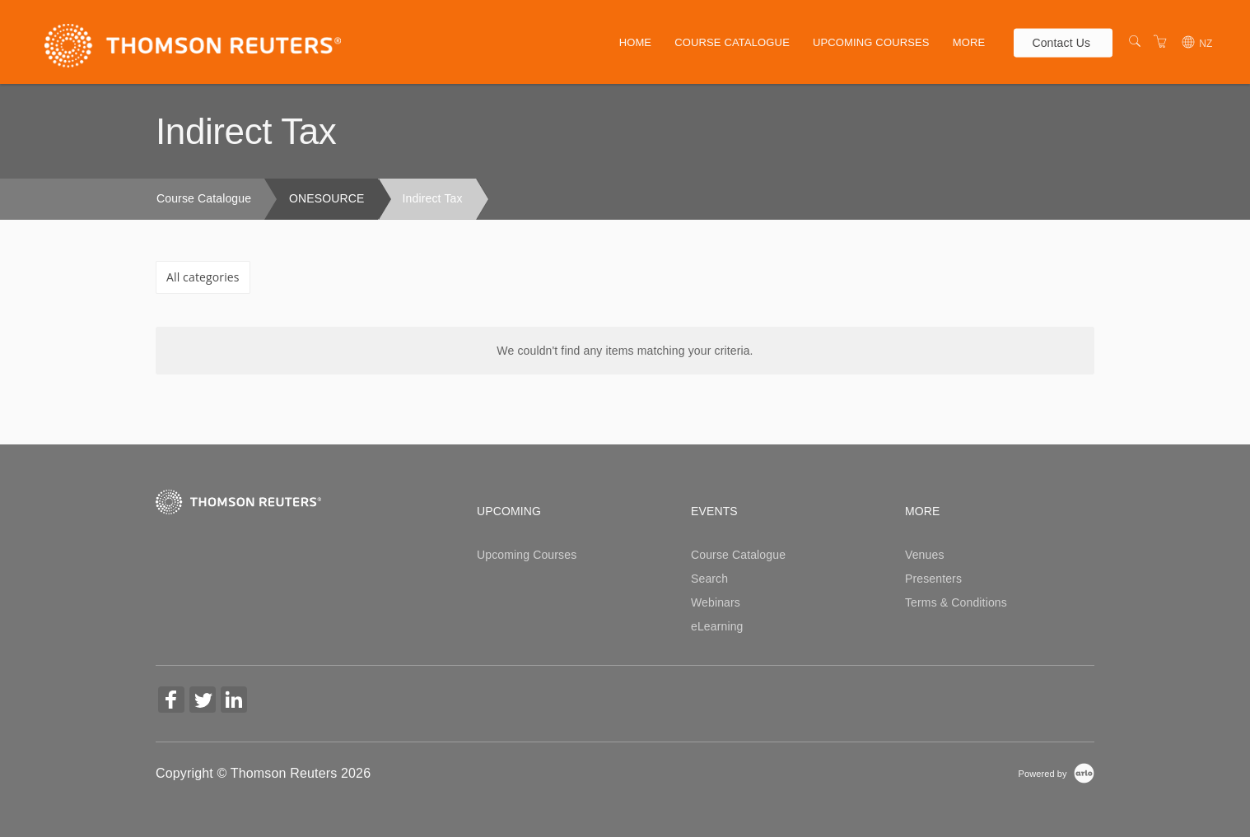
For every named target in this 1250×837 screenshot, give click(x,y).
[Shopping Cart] (1160, 42)
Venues (924, 554)
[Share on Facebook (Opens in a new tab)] (171, 701)
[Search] (1134, 42)
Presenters (933, 578)
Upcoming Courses (871, 42)
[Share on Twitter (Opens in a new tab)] (202, 701)
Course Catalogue (732, 42)
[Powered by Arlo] (1056, 773)
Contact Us (1061, 42)
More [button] (969, 42)
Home (635, 42)
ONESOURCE (327, 198)
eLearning (717, 626)
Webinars (715, 602)
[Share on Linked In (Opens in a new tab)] (234, 701)
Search (709, 578)
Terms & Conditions (956, 602)
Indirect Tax (433, 198)
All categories (203, 277)
